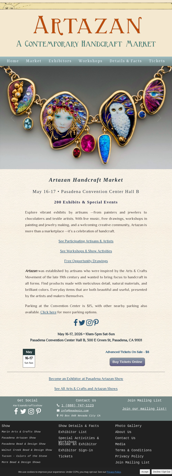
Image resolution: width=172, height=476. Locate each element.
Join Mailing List (132, 463)
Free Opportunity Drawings (86, 261)
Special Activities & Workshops (79, 439)
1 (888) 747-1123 (77, 406)
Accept (145, 471)
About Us (123, 432)
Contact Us (125, 438)
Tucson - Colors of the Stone (24, 456)
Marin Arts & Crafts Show (21, 431)
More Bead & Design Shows (21, 462)
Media (120, 444)
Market (33, 61)
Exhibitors (60, 61)
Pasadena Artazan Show (19, 437)
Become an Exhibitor (78, 444)
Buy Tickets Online (127, 362)
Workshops (91, 61)
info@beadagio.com (75, 410)
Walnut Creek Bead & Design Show (27, 450)
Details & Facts (126, 61)
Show (6, 426)
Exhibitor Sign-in (76, 450)
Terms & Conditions (133, 450)
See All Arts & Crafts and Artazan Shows (86, 388)
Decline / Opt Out (161, 471)
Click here (48, 312)
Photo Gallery (128, 426)
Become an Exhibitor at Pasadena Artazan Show (86, 379)
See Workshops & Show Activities (86, 251)
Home (13, 61)
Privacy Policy (129, 456)
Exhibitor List (73, 432)
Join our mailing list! (144, 409)
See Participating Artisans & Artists (86, 241)
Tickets (157, 61)
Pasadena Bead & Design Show (23, 444)
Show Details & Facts (79, 426)
